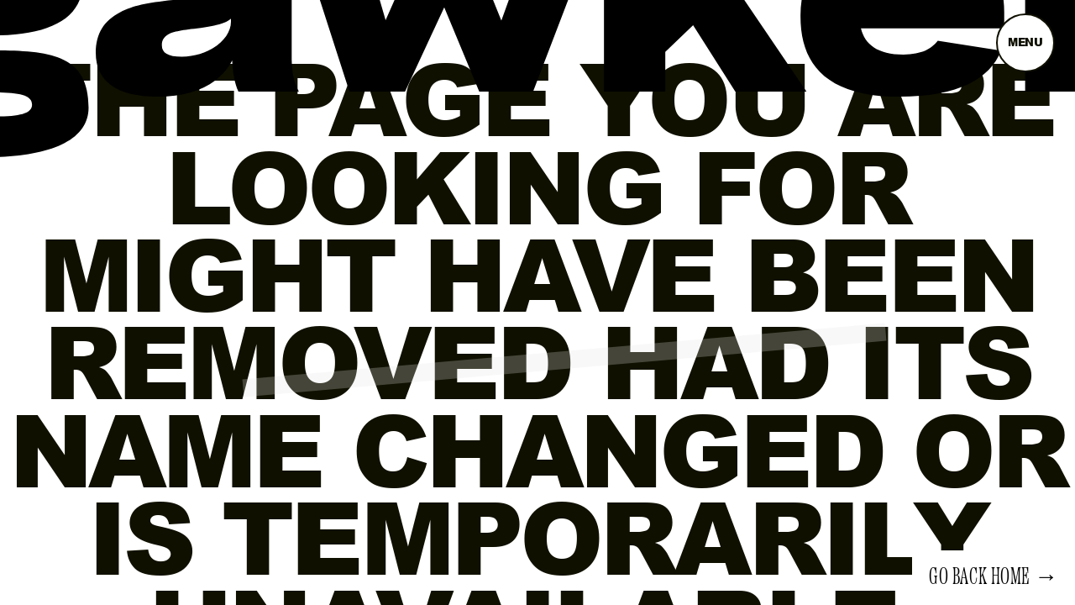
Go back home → (993, 577)
